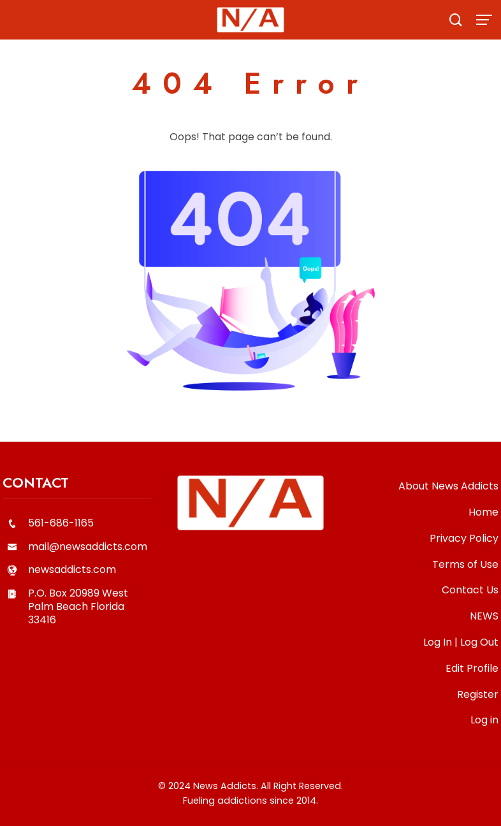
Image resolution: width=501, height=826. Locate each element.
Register (477, 694)
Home (483, 512)
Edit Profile (472, 668)
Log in (484, 720)
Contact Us (470, 590)
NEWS (484, 616)
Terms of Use (465, 564)
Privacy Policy (464, 538)
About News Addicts (448, 486)
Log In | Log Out (460, 642)
